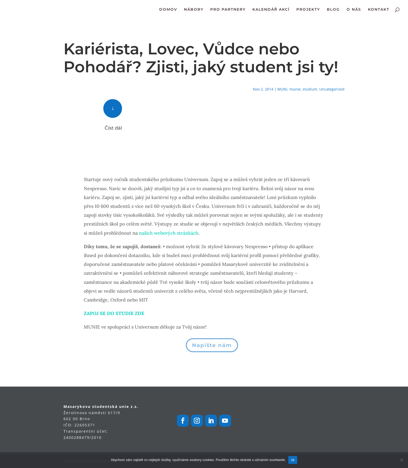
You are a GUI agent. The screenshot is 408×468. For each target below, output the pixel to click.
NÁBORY (193, 10)
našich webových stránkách (168, 233)
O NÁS (354, 10)
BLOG (333, 10)
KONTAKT (378, 10)
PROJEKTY (308, 10)
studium (310, 89)
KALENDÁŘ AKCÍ (271, 10)
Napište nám (212, 345)
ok (293, 460)
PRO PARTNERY (228, 10)
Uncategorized (332, 89)
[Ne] (401, 460)
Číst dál (113, 128)
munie (295, 89)
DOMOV (168, 10)
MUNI (282, 89)
